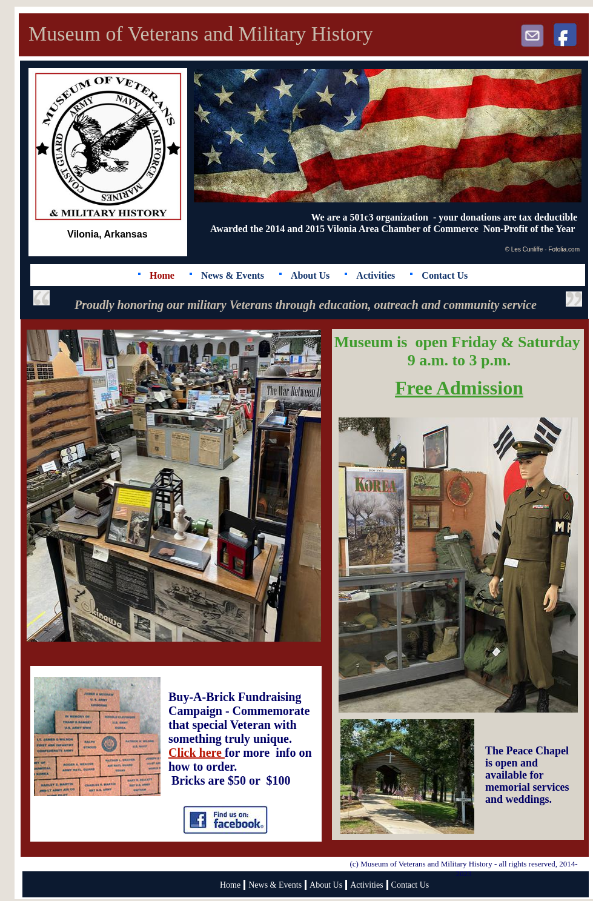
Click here (196, 752)
